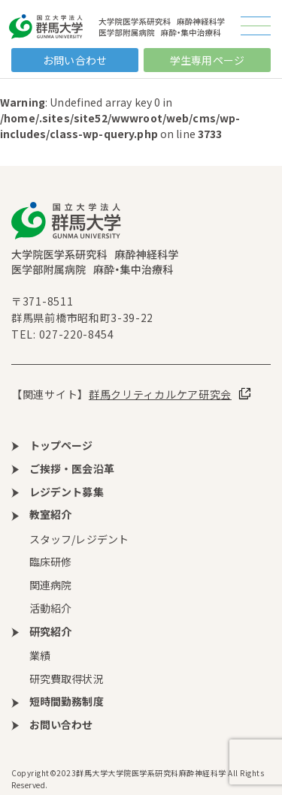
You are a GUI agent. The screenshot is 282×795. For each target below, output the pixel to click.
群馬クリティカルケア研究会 (160, 394)
